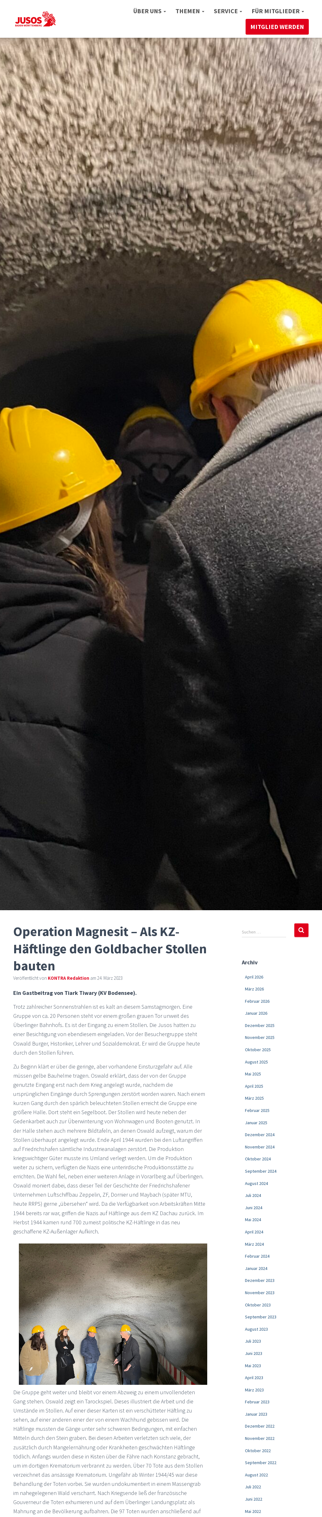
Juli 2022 (253, 1487)
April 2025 (254, 1086)
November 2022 (260, 1438)
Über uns (149, 11)
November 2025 (260, 1037)
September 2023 (260, 1317)
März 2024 (254, 1244)
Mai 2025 (253, 1074)
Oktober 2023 (258, 1305)
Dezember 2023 (260, 1280)
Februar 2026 (257, 1001)
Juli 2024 (253, 1195)
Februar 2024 (257, 1256)
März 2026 (254, 989)
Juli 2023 (253, 1341)
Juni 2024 (253, 1207)
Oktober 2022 (258, 1450)
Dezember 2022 (260, 1426)
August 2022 (256, 1475)
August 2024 (256, 1183)
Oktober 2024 (258, 1159)
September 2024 (260, 1171)
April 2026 (254, 977)
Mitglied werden (277, 27)
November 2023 (260, 1292)
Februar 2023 (257, 1402)
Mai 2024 (253, 1219)
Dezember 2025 (260, 1025)
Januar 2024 (256, 1268)
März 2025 (254, 1098)
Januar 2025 (256, 1122)
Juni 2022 (253, 1499)
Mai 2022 (253, 1511)
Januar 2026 (256, 1013)
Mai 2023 (253, 1365)
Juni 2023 (253, 1353)
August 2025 (256, 1062)
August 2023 (256, 1329)
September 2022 (260, 1462)
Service (228, 11)
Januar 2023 (256, 1414)
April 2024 (254, 1232)
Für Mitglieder (278, 11)
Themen (189, 11)
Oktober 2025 (258, 1049)
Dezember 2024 (260, 1134)
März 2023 (254, 1390)
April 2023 (254, 1377)
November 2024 (260, 1147)
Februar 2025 (257, 1110)
